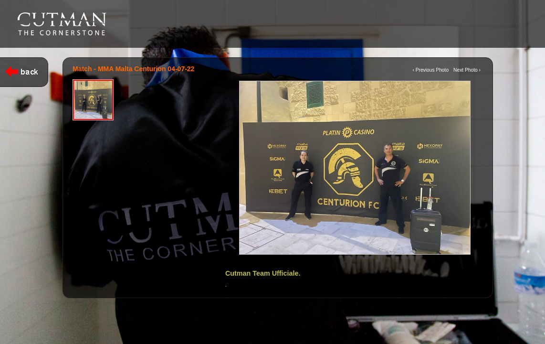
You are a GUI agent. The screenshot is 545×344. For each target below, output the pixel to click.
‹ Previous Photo (430, 70)
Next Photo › (467, 70)
